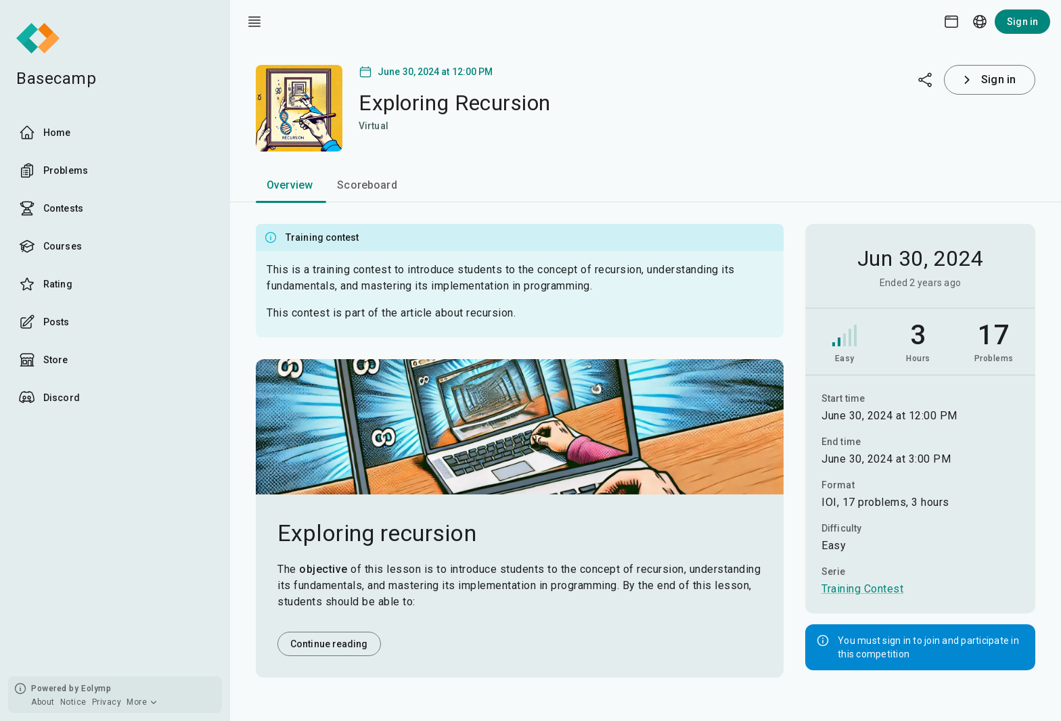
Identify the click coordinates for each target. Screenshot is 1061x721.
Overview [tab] (290, 185)
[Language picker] (979, 21)
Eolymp (96, 688)
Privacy (107, 702)
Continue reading (329, 643)
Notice (73, 702)
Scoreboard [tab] (367, 185)
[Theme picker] (951, 21)
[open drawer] (254, 21)
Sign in (1022, 21)
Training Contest (862, 588)
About (43, 702)
